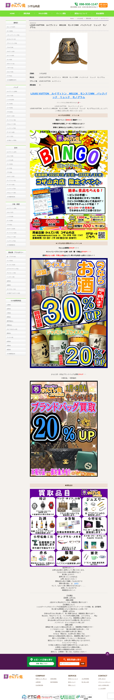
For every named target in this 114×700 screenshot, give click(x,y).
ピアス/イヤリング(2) (12, 268)
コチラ (76, 583)
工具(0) (9, 313)
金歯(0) (9, 285)
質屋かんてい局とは (41, 678)
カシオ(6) (9, 59)
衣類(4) (9, 345)
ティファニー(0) (11, 120)
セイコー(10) (10, 55)
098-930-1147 (86, 4)
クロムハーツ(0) (11, 124)
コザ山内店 (80, 18)
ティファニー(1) (11, 180)
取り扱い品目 (85, 682)
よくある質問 (102, 688)
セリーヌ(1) (10, 136)
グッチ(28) (10, 220)
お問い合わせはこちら (103, 5)
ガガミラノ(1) (10, 63)
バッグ (96, 18)
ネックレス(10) (11, 264)
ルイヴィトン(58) (11, 208)
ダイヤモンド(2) (11, 289)
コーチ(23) (10, 107)
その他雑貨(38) (11, 245)
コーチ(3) (9, 168)
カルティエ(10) (11, 228)
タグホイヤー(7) (11, 39)
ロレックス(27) (11, 27)
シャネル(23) (10, 99)
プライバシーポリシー (104, 682)
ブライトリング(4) (12, 43)
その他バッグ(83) (11, 140)
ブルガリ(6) (10, 47)
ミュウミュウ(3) (11, 128)
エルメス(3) (10, 71)
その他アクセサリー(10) (13, 293)
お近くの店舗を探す (103, 685)
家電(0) (9, 317)
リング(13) (10, 260)
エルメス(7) (10, 212)
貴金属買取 (100, 13)
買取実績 (27, 13)
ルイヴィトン (105, 18)
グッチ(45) (10, 103)
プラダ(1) (9, 224)
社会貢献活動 (39, 685)
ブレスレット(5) (11, 273)
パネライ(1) (10, 67)
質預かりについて (81, 13)
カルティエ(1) (10, 176)
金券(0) (9, 308)
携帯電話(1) (10, 321)
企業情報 (38, 682)
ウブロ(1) (9, 76)
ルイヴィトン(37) (11, 152)
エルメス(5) (10, 156)
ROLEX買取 (43, 13)
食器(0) (9, 349)
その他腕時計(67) (11, 80)
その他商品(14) (11, 353)
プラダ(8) (9, 172)
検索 (82, 663)
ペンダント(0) (10, 277)
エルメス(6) (10, 95)
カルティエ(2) (10, 116)
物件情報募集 (54, 682)
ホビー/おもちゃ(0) (12, 329)
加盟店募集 (53, 678)
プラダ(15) (10, 112)
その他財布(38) (11, 196)
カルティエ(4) (10, 51)
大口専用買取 (85, 678)
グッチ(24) (10, 164)
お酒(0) (9, 304)
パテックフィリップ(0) (13, 35)
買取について (72, 685)
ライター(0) (10, 337)
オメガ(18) (10, 31)
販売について (72, 682)
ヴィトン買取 (61, 13)
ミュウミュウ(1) (11, 188)
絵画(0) (9, 341)
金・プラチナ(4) (11, 256)
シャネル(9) (10, 160)
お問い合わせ (102, 678)
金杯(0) (9, 281)
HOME (12, 13)
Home (72, 18)
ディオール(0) (10, 132)
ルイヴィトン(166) (12, 91)
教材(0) (9, 333)
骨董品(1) (9, 325)
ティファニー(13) (11, 232)
